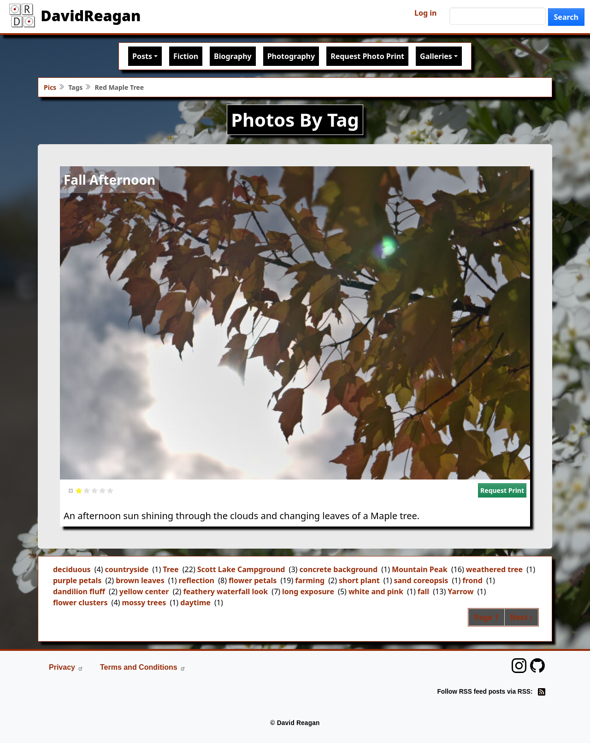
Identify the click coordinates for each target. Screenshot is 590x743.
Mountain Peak (420, 569)
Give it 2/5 (87, 490)
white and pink (375, 591)
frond (472, 580)
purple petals (77, 580)
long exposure (308, 591)
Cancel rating (71, 490)
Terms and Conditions (143, 667)
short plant (359, 580)
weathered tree (494, 569)
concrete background (338, 569)
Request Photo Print (367, 56)
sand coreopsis (421, 580)
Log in (425, 13)
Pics (50, 87)
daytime (195, 602)
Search (566, 17)
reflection (196, 580)
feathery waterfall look (225, 591)
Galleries (436, 56)
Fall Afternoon (109, 179)
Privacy (66, 667)
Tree (170, 569)
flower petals (253, 580)
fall (423, 591)
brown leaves (140, 580)
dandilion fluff (79, 591)
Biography (233, 56)
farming (309, 580)
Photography (291, 56)
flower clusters (80, 602)
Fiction (185, 56)
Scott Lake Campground (241, 569)
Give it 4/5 (102, 490)
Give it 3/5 (95, 490)
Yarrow (460, 591)
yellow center (144, 591)
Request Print (502, 490)
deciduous (72, 569)
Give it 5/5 (110, 490)
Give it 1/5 (79, 490)
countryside (127, 569)
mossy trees (144, 602)
